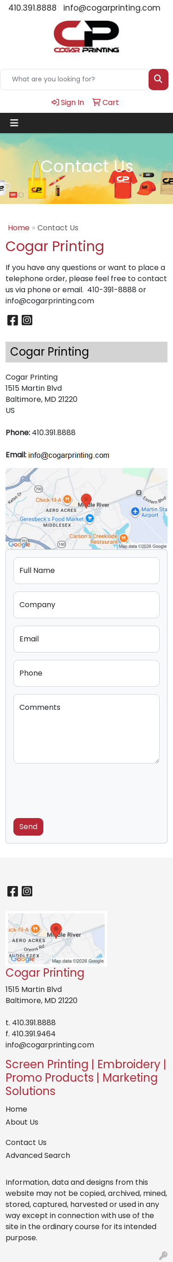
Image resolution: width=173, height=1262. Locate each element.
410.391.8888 (32, 7)
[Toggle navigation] (14, 123)
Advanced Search (38, 1155)
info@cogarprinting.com (112, 7)
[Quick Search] (74, 79)
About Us (22, 1122)
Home (19, 227)
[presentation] (83, 789)
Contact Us (26, 1142)
